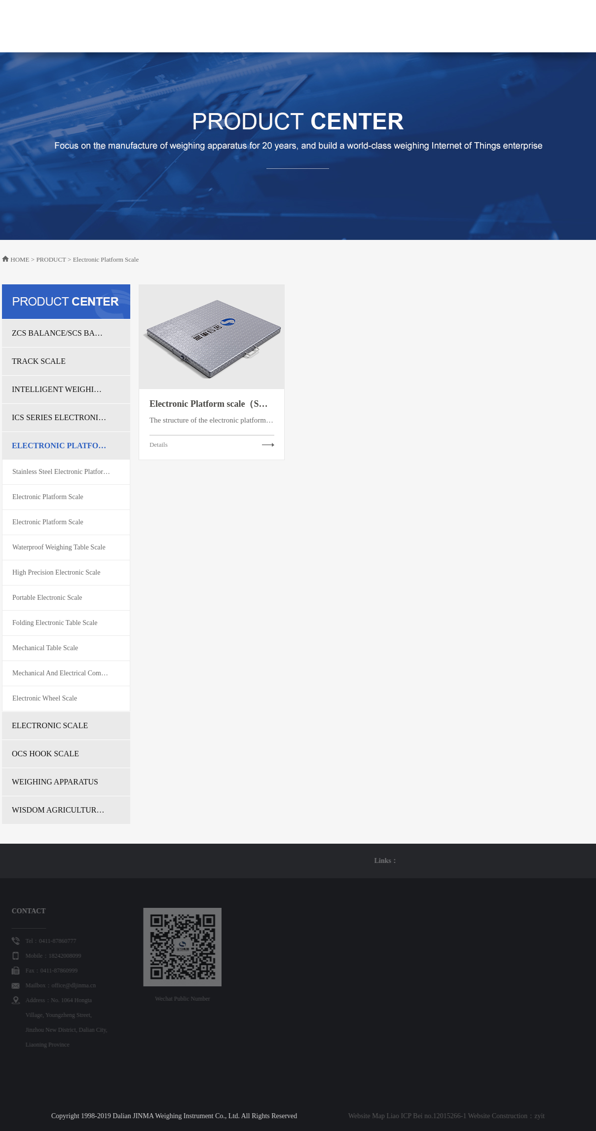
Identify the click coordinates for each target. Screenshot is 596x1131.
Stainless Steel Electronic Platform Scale (68, 471)
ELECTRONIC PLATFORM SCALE (59, 445)
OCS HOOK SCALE (45, 753)
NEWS (367, 26)
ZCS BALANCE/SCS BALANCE (59, 333)
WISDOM (325, 26)
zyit (414, 1116)
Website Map (241, 1116)
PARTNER (444, 26)
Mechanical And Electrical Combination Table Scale (71, 673)
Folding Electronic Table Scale (55, 622)
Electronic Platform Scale (47, 497)
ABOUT (231, 26)
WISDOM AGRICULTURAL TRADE (59, 810)
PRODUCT (277, 37)
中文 (545, 26)
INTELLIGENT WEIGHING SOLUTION (59, 389)
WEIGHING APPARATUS (55, 782)
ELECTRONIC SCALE (50, 725)
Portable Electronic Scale (47, 597)
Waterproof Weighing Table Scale (59, 547)
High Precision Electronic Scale (56, 572)
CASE (402, 26)
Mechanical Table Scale (45, 648)
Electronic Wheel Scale (44, 698)
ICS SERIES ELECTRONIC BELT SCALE (59, 417)
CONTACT (494, 26)
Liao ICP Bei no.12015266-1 (300, 1116)
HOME (191, 26)
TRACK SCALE (39, 361)
